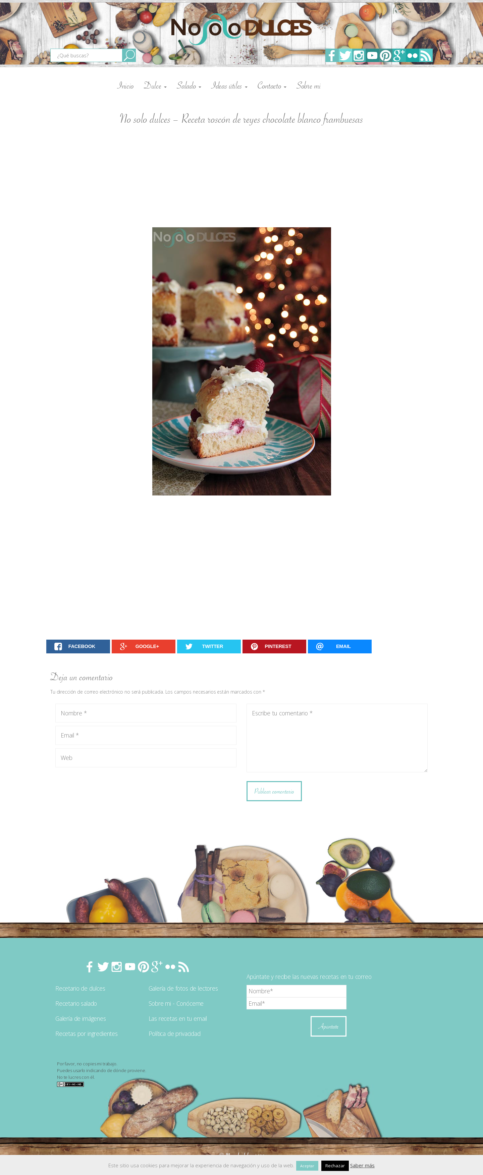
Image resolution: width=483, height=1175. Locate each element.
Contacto (272, 85)
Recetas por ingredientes (86, 1034)
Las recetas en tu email (178, 1018)
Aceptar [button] (307, 1165)
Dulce (155, 85)
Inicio (125, 85)
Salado (189, 85)
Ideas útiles (229, 85)
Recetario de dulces (80, 988)
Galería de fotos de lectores (183, 988)
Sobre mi (309, 85)
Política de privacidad (175, 1034)
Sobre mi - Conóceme (176, 1003)
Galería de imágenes (80, 1018)
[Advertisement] (241, 177)
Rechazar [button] (335, 1166)
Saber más (362, 1165)
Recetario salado (76, 1003)
